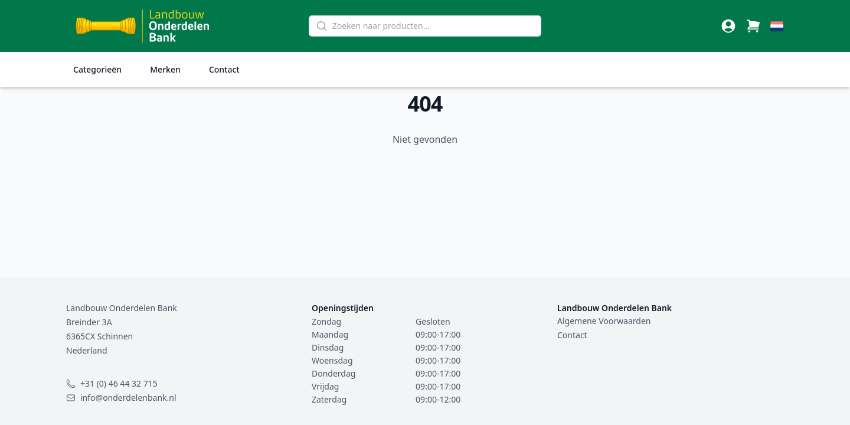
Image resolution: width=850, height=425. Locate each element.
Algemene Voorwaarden (603, 320)
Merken (165, 69)
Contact (224, 69)
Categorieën (97, 69)
